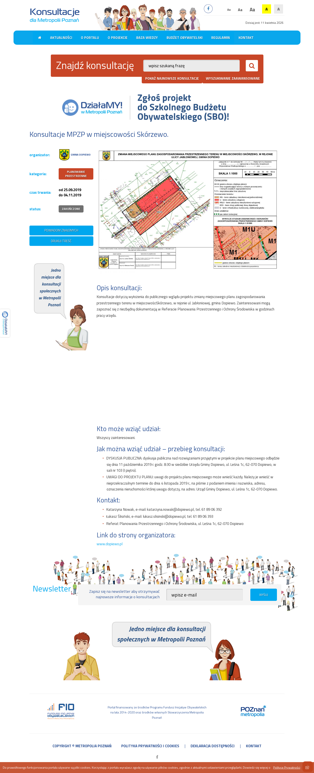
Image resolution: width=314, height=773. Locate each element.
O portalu (90, 37)
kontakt (253, 746)
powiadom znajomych (61, 230)
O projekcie (118, 37)
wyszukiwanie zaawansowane (233, 78)
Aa (229, 9)
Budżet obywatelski (185, 37)
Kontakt (246, 37)
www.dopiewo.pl (110, 544)
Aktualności (61, 37)
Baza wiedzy (147, 37)
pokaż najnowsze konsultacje (172, 78)
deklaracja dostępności (213, 746)
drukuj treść (61, 240)
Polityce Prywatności (286, 767)
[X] (307, 767)
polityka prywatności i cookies (150, 746)
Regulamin (220, 37)
